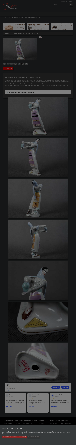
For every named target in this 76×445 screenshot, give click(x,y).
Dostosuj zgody (22, 436)
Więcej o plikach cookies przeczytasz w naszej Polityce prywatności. (17, 433)
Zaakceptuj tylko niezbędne (10, 436)
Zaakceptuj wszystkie (33, 436)
